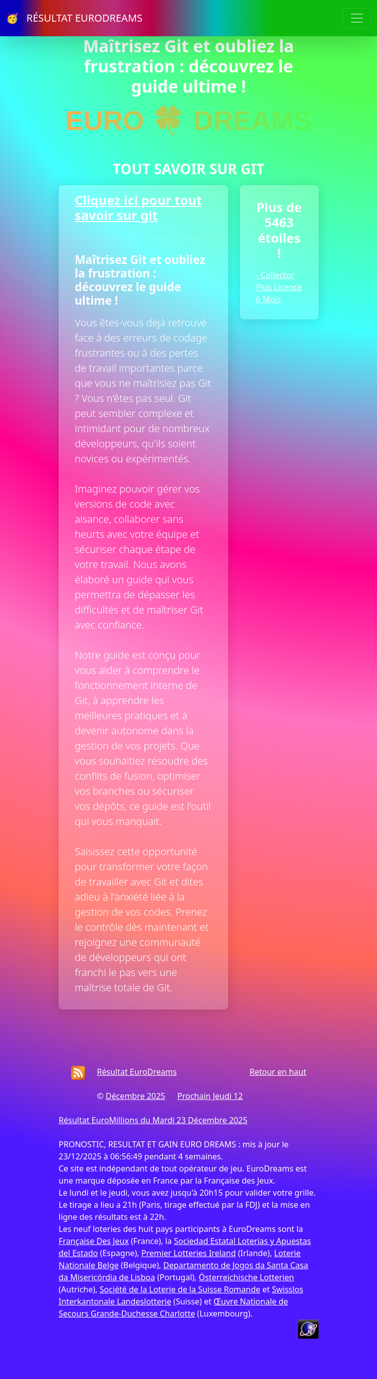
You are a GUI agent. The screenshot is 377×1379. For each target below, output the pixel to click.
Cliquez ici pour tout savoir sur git (138, 207)
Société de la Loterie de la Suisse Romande (180, 1289)
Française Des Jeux (94, 1241)
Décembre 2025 (135, 1095)
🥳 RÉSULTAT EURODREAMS (74, 18)
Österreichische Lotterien (246, 1277)
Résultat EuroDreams (137, 1071)
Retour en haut (278, 1071)
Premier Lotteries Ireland (188, 1253)
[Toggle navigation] (357, 18)
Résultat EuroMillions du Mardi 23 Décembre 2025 (153, 1120)
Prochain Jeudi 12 (210, 1095)
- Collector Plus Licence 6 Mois (279, 287)
